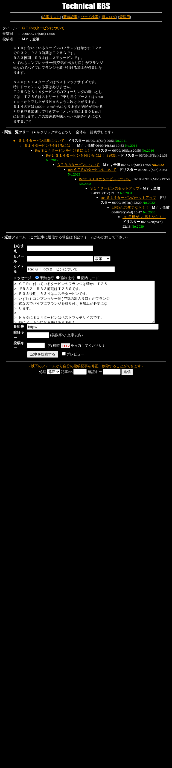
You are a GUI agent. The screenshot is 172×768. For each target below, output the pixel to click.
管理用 (124, 17)
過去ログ (109, 17)
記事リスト (51, 17)
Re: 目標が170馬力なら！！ (144, 217)
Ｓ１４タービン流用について (41, 141)
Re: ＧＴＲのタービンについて (92, 170)
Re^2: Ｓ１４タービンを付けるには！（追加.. (81, 155)
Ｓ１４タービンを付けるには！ (49, 145)
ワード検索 (89, 17)
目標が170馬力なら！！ (130, 207)
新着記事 (70, 17)
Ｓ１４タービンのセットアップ (114, 188)
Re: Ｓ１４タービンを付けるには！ (63, 150)
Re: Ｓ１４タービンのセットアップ (128, 198)
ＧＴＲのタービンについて (78, 165)
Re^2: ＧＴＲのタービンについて (105, 179)
